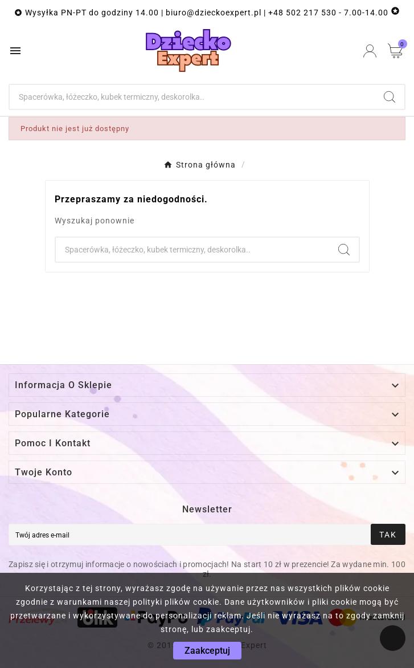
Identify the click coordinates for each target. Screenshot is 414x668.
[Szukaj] (192, 97)
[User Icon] (369, 51)
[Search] (389, 97)
